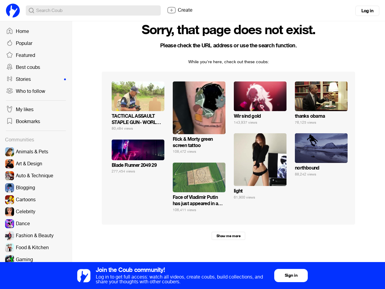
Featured (20, 55)
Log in (367, 11)
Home (17, 31)
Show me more (228, 236)
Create (179, 10)
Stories (36, 79)
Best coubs (23, 67)
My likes (20, 109)
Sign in (291, 275)
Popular (19, 43)
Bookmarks (23, 121)
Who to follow (25, 91)
